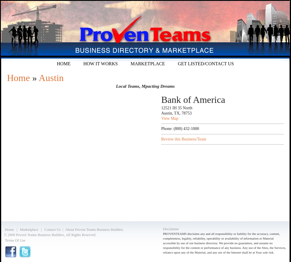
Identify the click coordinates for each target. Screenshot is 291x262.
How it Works (100, 63)
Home (63, 63)
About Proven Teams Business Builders (94, 230)
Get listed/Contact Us (206, 63)
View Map (169, 118)
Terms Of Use (15, 240)
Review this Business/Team (183, 139)
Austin (51, 78)
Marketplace (148, 63)
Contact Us (52, 230)
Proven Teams (145, 30)
